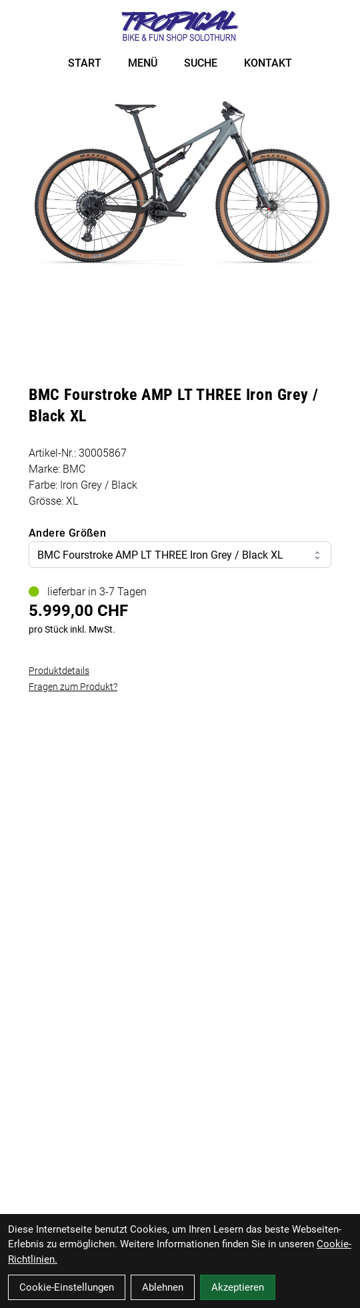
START (84, 63)
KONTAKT (268, 63)
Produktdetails (59, 670)
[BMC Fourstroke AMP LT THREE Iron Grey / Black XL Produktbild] (180, 182)
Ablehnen (162, 1287)
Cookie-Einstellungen (66, 1287)
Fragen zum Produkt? (73, 686)
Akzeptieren (237, 1287)
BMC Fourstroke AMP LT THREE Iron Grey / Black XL (180, 555)
